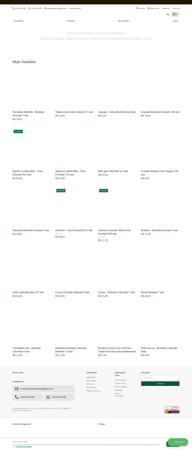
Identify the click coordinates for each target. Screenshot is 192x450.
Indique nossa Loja (93, 391)
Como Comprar (121, 380)
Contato (175, 21)
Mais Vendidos (123, 21)
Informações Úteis (120, 373)
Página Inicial (91, 377)
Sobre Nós (175, 8)
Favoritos (142, 8)
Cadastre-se (166, 8)
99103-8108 (20, 8)
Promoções (71, 21)
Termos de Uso (120, 383)
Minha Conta (154, 8)
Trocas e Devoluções (119, 395)
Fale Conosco (91, 381)
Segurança (119, 390)
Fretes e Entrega (121, 387)
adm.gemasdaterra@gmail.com (57, 8)
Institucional (91, 372)
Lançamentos (18, 21)
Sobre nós (90, 384)
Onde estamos (91, 387)
